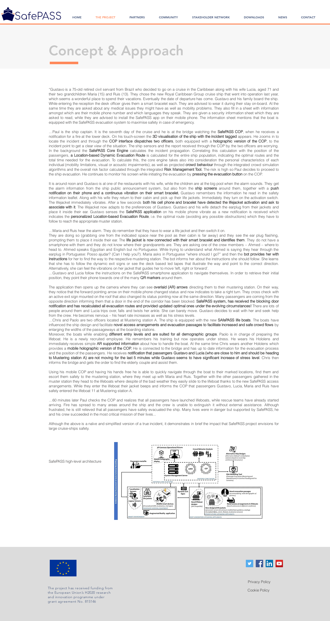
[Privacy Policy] (259, 582)
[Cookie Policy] (258, 590)
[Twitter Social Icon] (249, 563)
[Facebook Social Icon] (259, 563)
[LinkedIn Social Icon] (269, 563)
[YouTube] (279, 563)
